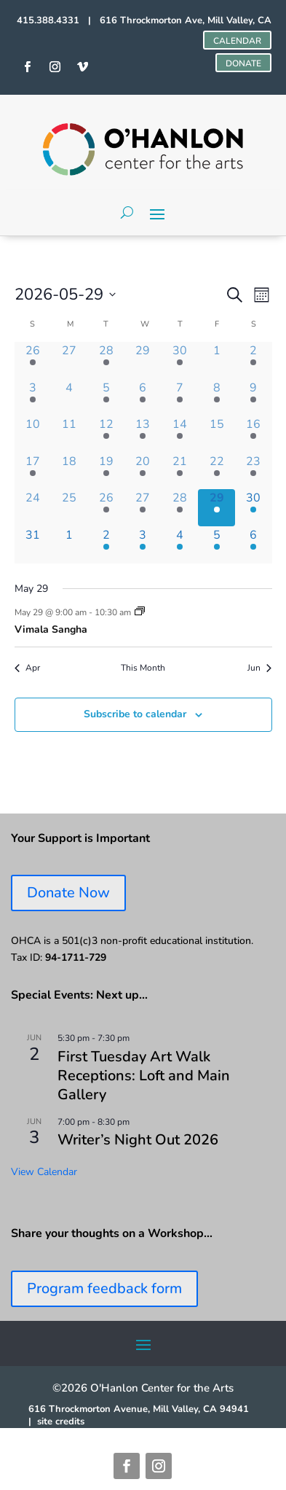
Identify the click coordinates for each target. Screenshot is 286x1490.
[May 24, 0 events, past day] (33, 507)
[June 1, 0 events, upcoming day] (69, 544)
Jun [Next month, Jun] (259, 668)
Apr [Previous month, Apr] (27, 668)
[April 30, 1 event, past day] (180, 360)
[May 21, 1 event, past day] (180, 471)
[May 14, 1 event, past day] (180, 434)
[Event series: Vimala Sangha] (140, 612)
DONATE (243, 63)
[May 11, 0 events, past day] (69, 434)
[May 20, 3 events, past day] (143, 471)
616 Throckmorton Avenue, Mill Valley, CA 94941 (138, 1409)
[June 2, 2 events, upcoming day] (106, 544)
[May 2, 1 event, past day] (253, 360)
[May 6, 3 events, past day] (143, 397)
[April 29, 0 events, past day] (143, 360)
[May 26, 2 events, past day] (106, 507)
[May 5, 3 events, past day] (106, 397)
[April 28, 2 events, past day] (106, 360)
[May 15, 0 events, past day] (216, 434)
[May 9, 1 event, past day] (253, 397)
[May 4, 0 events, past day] (69, 397)
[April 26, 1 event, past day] (33, 360)
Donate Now (68, 892)
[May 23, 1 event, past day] (253, 471)
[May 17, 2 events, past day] (33, 471)
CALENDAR (237, 41)
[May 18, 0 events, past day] (69, 471)
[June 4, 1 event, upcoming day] (180, 544)
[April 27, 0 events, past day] (69, 360)
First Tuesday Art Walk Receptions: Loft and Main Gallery (143, 1075)
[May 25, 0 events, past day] (69, 507)
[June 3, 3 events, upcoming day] (143, 544)
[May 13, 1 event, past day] (143, 434)
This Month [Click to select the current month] (143, 668)
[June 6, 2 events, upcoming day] (253, 544)
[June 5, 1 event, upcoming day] (216, 544)
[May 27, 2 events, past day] (143, 507)
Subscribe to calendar (135, 714)
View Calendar (44, 1172)
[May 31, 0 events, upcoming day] (33, 544)
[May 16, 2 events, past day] (253, 434)
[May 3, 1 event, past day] (33, 397)
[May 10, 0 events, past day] (33, 434)
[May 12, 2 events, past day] (106, 434)
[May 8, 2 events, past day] (216, 397)
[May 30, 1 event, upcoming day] (253, 507)
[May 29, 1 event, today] (216, 507)
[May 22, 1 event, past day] (216, 471)
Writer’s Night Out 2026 (137, 1140)
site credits (60, 1421)
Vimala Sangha (51, 629)
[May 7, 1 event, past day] (180, 397)
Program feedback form (104, 1288)
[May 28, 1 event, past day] (180, 507)
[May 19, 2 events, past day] (106, 471)
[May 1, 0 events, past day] (216, 360)
